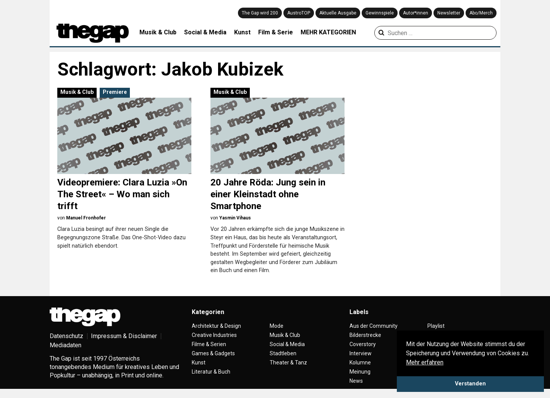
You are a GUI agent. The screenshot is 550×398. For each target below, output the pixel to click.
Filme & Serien (209, 344)
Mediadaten (65, 345)
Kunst (242, 32)
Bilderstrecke (365, 335)
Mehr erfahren (424, 362)
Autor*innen (415, 13)
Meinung (359, 372)
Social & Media (205, 32)
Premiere (115, 92)
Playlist (436, 326)
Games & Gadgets (213, 353)
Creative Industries (214, 335)
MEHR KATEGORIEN (328, 32)
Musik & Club (157, 32)
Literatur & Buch (211, 372)
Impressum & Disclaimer (124, 336)
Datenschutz (66, 336)
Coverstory (362, 344)
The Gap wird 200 (260, 13)
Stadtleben (283, 353)
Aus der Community (373, 326)
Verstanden (470, 383)
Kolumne (360, 362)
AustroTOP (298, 13)
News (356, 381)
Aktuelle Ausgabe (337, 13)
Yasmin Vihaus (235, 218)
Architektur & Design (216, 326)
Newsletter (448, 13)
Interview (360, 353)
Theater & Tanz (288, 362)
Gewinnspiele (380, 13)
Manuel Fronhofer (86, 218)
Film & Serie (275, 32)
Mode (276, 326)
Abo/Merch (481, 13)
